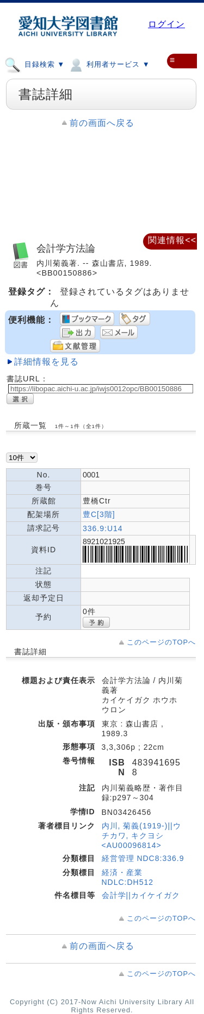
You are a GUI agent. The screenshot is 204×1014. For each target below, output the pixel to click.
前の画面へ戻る (102, 122)
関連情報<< (172, 240)
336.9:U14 (103, 528)
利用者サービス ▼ (108, 64)
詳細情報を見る (46, 361)
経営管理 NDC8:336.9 (143, 858)
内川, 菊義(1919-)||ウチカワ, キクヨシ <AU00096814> (141, 835)
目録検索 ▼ (34, 64)
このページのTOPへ (161, 642)
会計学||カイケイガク (141, 895)
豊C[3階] (99, 514)
